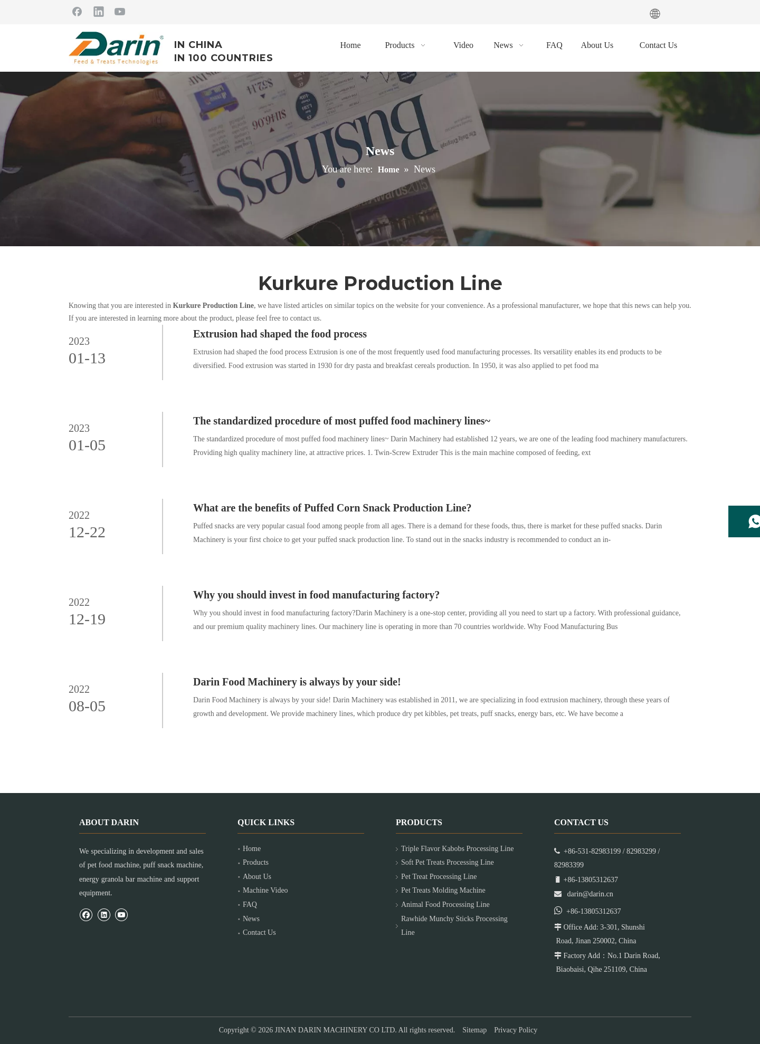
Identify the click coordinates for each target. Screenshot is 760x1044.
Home (252, 849)
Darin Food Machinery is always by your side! (297, 682)
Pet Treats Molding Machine (443, 890)
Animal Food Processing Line (445, 904)
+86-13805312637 (593, 911)
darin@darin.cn (590, 894)
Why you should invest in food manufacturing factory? (316, 595)
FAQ (250, 904)
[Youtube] (119, 11)
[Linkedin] (98, 11)
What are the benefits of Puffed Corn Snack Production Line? (332, 508)
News (251, 919)
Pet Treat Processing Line (439, 877)
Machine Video (265, 890)
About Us (257, 877)
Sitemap (474, 1030)
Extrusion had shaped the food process (280, 334)
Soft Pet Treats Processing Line (447, 862)
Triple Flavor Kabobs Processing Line (457, 849)
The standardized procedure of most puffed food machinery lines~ (341, 421)
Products (256, 862)
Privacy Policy (515, 1030)
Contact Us (259, 932)
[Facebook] (77, 11)
